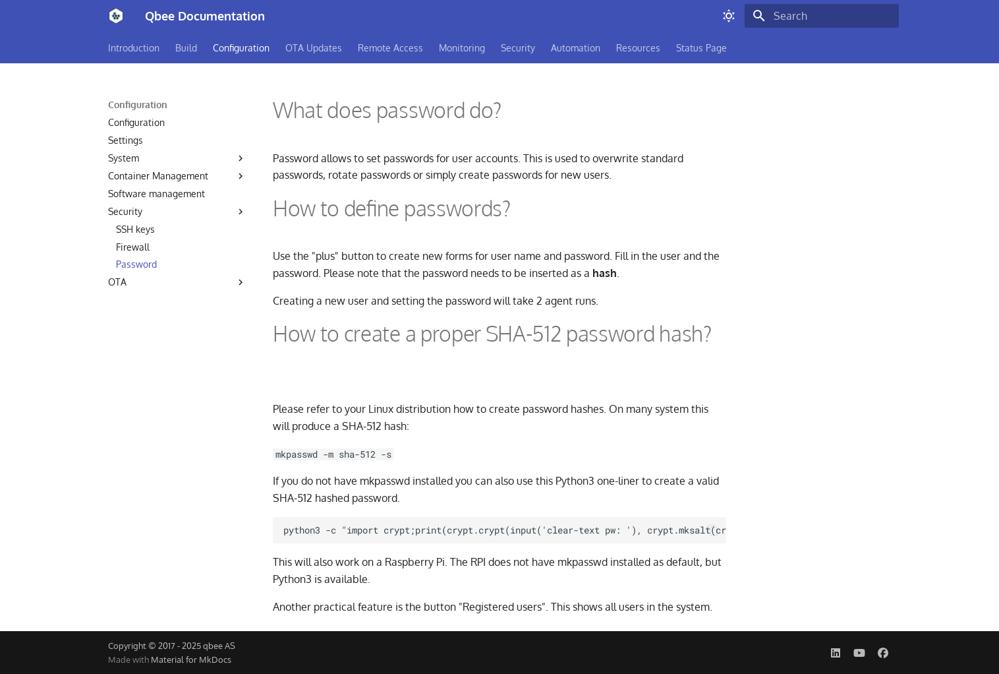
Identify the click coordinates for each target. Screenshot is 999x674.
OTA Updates (313, 47)
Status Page (701, 47)
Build (186, 47)
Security (518, 47)
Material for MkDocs (191, 659)
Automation (575, 47)
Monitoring (462, 47)
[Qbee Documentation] (116, 16)
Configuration (241, 47)
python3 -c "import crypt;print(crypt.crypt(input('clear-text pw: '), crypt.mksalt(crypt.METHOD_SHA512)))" (504, 530)
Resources (638, 47)
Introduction (133, 47)
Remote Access (390, 47)
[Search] (822, 16)
